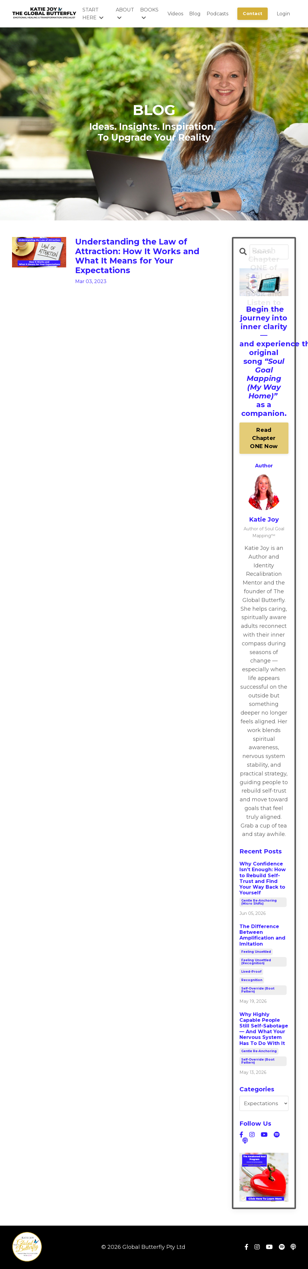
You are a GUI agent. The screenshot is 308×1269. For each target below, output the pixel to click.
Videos (175, 14)
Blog (195, 14)
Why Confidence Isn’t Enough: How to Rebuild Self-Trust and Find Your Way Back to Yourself (262, 879)
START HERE (92, 13)
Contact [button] (252, 13)
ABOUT (125, 13)
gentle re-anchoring (259, 1051)
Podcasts (217, 14)
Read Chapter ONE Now (264, 438)
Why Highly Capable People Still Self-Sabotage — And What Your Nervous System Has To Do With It (263, 1029)
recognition (251, 980)
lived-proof (251, 972)
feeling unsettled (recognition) (256, 962)
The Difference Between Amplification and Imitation (262, 935)
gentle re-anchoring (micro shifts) (259, 902)
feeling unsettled (256, 952)
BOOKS (149, 13)
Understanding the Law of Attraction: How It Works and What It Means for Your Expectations (143, 258)
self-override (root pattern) (257, 990)
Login (283, 14)
